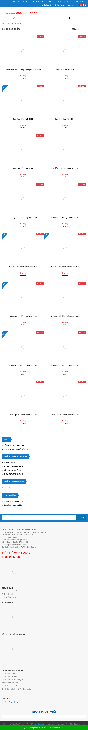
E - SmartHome (12, 702)
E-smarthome (37, 724)
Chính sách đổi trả (8, 673)
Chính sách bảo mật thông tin (12, 680)
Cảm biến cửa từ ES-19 (65, 70)
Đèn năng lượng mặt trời (13, 505)
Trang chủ (15, 1)
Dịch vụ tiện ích (7, 594)
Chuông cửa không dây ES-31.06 (23, 365)
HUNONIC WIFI (10, 463)
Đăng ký (72, 5)
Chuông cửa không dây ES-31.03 (65, 415)
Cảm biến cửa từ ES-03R (23, 119)
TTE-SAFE (8, 488)
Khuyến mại (61, 1)
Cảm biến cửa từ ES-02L (65, 119)
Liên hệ (69, 1)
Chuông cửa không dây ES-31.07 (65, 218)
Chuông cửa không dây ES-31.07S (23, 218)
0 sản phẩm (48, 5)
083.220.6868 (11, 557)
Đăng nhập (59, 5)
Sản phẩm (24, 1)
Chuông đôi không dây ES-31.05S (65, 267)
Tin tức (32, 1)
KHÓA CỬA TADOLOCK (13, 474)
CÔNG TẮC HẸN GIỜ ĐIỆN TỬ (16, 449)
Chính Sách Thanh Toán (11, 686)
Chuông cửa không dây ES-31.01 (65, 365)
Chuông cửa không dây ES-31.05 (23, 316)
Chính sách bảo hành (9, 676)
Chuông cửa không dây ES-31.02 (23, 415)
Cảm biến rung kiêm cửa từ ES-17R (65, 168)
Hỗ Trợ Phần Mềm (79, 1)
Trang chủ (5, 23)
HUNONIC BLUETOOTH (13, 467)
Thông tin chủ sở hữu (10, 683)
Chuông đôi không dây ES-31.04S (23, 267)
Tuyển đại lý (40, 1)
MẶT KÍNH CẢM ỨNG (12, 470)
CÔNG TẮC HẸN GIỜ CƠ (14, 445)
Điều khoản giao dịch (9, 591)
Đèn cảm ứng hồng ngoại (13, 501)
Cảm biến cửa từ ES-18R (23, 168)
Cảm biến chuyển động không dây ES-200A (23, 70)
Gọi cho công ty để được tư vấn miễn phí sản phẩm (43, 728)
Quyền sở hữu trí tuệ (9, 597)
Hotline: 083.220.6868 (10, 537)
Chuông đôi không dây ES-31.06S (65, 316)
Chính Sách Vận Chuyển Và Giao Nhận (16, 689)
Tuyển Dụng (51, 1)
